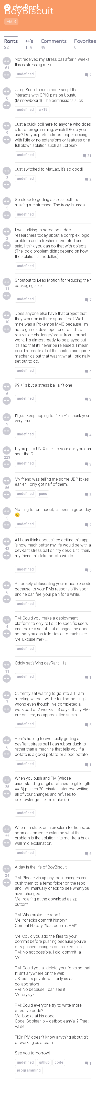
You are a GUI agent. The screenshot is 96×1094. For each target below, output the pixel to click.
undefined (25, 74)
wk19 (43, 110)
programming (29, 1070)
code (59, 1062)
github (44, 1062)
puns (43, 494)
